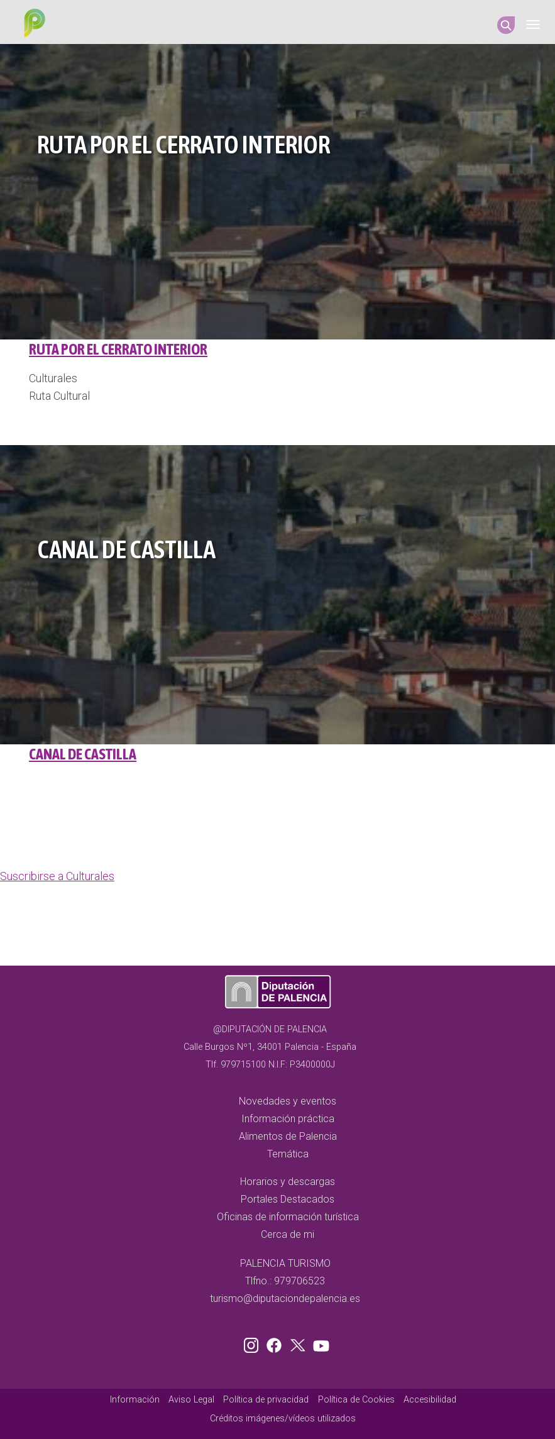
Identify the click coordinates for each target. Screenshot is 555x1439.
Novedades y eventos (287, 1101)
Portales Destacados (287, 1199)
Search (506, 25)
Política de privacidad (266, 1399)
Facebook (277, 1343)
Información (135, 1399)
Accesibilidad (430, 1399)
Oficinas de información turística (288, 1217)
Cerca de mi (287, 1234)
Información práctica (287, 1119)
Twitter (299, 1343)
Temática (288, 1154)
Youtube (319, 1343)
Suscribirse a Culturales (57, 876)
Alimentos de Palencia (288, 1136)
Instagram (253, 1343)
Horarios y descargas (287, 1182)
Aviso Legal (191, 1399)
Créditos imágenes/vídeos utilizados (283, 1418)
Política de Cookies (356, 1399)
